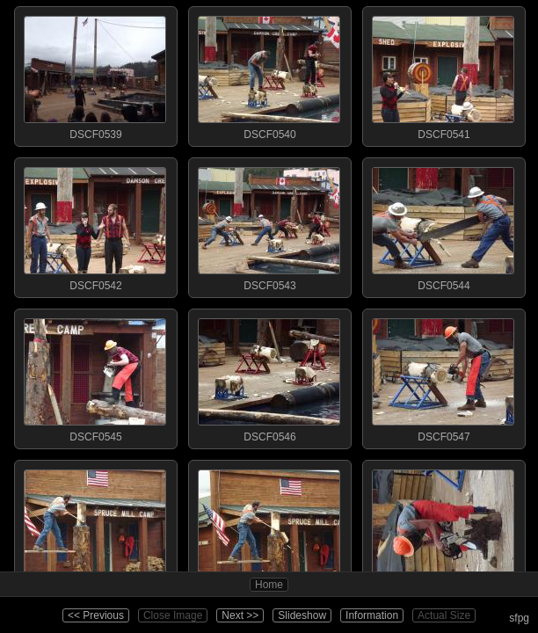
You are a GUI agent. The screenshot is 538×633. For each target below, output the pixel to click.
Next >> (240, 615)
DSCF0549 (269, 527)
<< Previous (96, 615)
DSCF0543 (269, 225)
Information (371, 615)
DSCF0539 (95, 74)
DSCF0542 (95, 225)
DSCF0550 (443, 527)
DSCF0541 (443, 74)
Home (269, 584)
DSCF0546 (269, 376)
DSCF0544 (443, 225)
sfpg (519, 618)
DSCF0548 (95, 527)
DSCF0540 (269, 74)
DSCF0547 (443, 376)
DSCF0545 (95, 376)
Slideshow (302, 615)
